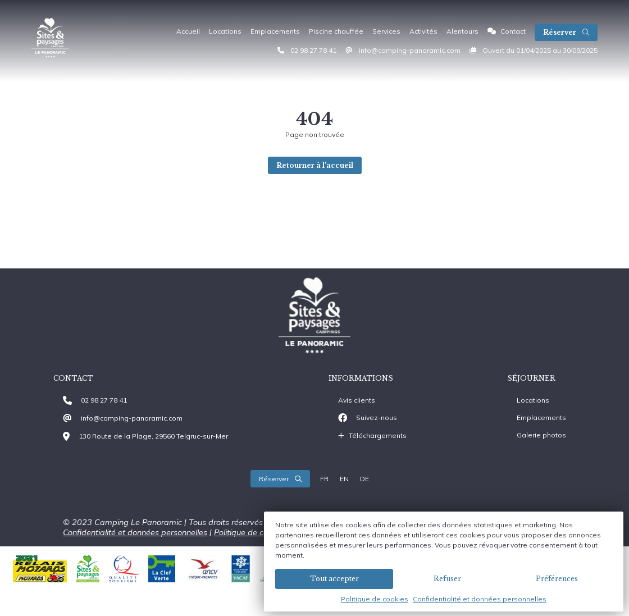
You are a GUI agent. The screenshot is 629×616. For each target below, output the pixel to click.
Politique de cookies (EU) (259, 532)
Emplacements (275, 31)
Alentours (462, 31)
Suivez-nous (376, 417)
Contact (506, 31)
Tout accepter (334, 578)
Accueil (188, 31)
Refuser (447, 578)
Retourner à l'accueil (314, 165)
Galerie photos (541, 435)
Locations (225, 31)
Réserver (566, 32)
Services (386, 31)
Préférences (557, 578)
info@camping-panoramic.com (410, 50)
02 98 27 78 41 (313, 50)
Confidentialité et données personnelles (479, 599)
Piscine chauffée (336, 31)
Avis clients (356, 400)
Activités (423, 31)
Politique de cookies (374, 599)
